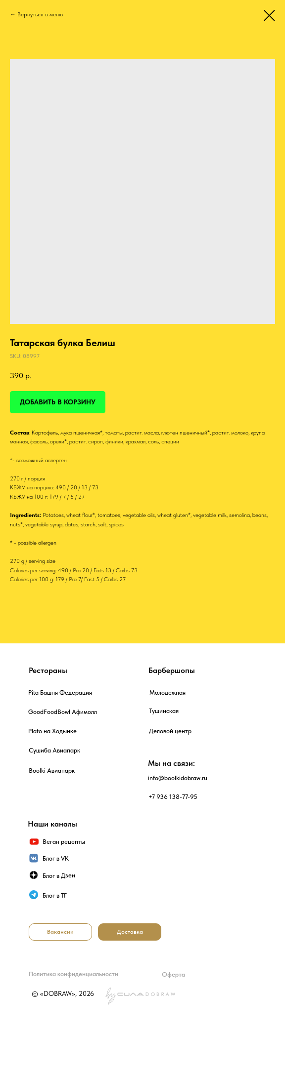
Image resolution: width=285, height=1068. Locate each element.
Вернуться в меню (40, 14)
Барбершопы (171, 670)
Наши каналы (52, 824)
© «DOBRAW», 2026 (63, 993)
